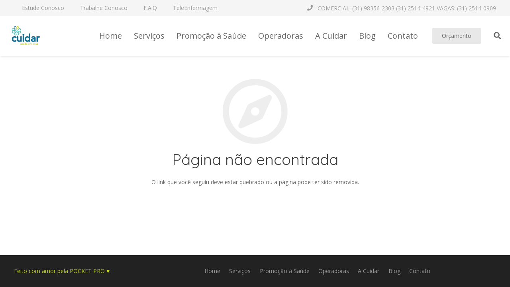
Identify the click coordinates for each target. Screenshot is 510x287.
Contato (419, 271)
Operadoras (333, 271)
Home (212, 271)
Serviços (240, 271)
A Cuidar (368, 271)
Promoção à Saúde (285, 271)
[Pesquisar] (497, 35)
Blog (394, 271)
